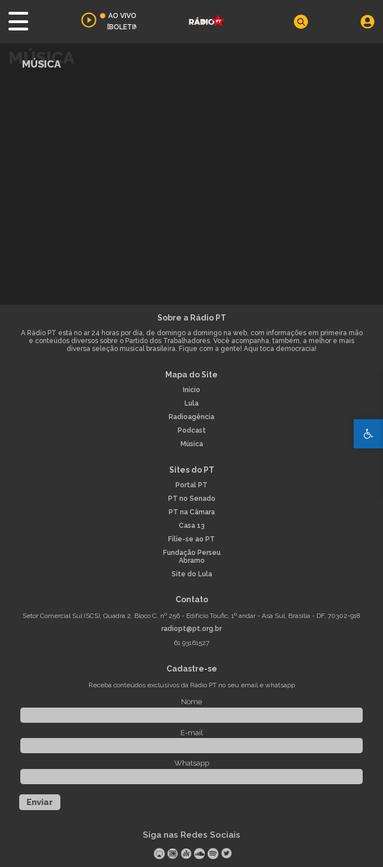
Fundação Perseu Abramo (192, 556)
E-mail (192, 732)
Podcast (192, 430)
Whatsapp (191, 763)
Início (191, 390)
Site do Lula (191, 574)
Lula (191, 403)
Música (192, 444)
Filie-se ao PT (191, 539)
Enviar (40, 802)
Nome (191, 701)
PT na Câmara (192, 512)
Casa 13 (192, 526)
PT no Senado (191, 499)
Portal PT (191, 485)
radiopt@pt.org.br (191, 629)
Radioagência (191, 417)
